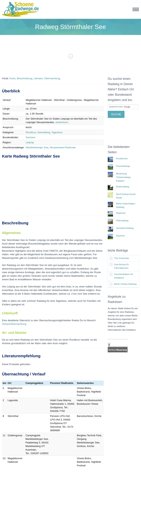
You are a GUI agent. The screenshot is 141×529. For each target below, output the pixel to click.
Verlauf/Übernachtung (14, 324)
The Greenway (121, 258)
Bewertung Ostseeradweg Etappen (123, 177)
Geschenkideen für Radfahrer (123, 276)
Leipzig (30, 142)
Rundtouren (122, 158)
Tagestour (56, 132)
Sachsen (31, 137)
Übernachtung (52, 78)
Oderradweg (122, 220)
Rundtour (31, 132)
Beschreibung (24, 78)
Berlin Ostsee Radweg (125, 284)
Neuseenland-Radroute (63, 147)
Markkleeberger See (37, 147)
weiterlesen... (62, 122)
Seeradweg (43, 132)
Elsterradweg (122, 186)
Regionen (121, 213)
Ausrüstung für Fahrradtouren (121, 266)
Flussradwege (123, 166)
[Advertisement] (53, 190)
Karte (12, 78)
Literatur (38, 78)
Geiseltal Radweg (125, 228)
